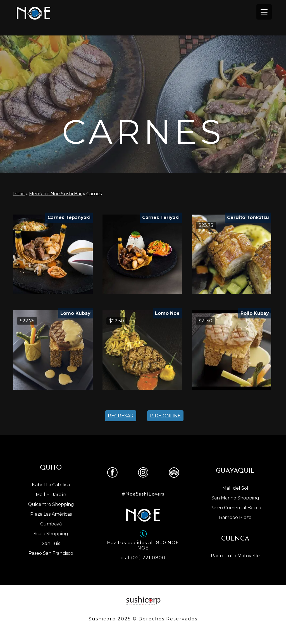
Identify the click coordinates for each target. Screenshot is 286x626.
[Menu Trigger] (264, 12)
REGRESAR (121, 415)
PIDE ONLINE (165, 415)
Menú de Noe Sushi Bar (55, 193)
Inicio (19, 193)
